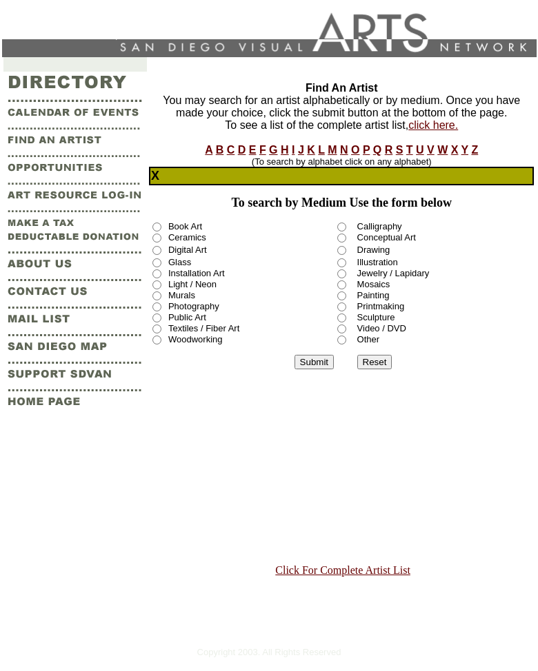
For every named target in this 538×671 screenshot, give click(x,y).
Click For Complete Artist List (342, 570)
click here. (433, 125)
